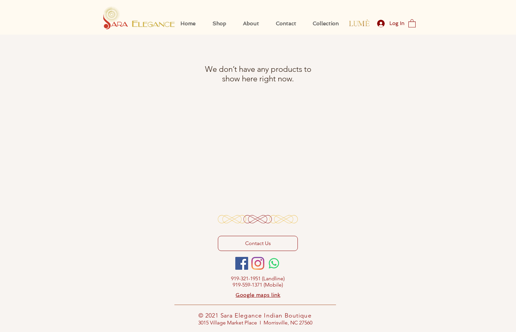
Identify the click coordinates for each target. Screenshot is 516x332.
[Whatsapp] (274, 263)
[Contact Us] (258, 243)
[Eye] (359, 23)
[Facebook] (241, 263)
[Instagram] (257, 263)
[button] (412, 23)
